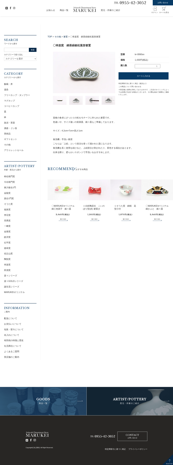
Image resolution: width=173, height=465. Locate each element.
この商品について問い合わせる (130, 87)
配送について (10, 318)
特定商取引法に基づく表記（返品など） (133, 83)
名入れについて (11, 335)
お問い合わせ (163, 3)
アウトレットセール (14, 150)
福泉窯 (7, 209)
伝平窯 (7, 242)
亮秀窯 (7, 220)
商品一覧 (64, 10)
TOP (50, 37)
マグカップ (9, 101)
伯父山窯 (8, 253)
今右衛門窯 (9, 182)
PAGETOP (169, 463)
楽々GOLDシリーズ (13, 281)
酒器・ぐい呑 (10, 128)
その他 (57, 37)
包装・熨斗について (14, 329)
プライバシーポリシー (137, 449)
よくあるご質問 (11, 351)
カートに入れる (143, 76)
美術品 (7, 133)
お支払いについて (12, 324)
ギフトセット (10, 139)
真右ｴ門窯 (9, 198)
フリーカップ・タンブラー (17, 95)
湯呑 (6, 89)
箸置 (65, 37)
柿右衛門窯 (9, 176)
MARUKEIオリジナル (14, 292)
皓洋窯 (7, 237)
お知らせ (50, 10)
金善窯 (7, 231)
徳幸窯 (7, 248)
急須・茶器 (9, 123)
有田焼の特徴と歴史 (14, 340)
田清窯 (7, 270)
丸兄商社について (12, 346)
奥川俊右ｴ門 (10, 187)
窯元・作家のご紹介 (110, 10)
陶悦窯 (7, 259)
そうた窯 (8, 204)
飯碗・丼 (8, 84)
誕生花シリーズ (11, 287)
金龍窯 (7, 193)
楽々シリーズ (10, 275)
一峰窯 (7, 226)
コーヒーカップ (11, 106)
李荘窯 (7, 215)
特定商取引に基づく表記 (115, 449)
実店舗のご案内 (11, 357)
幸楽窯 (7, 264)
